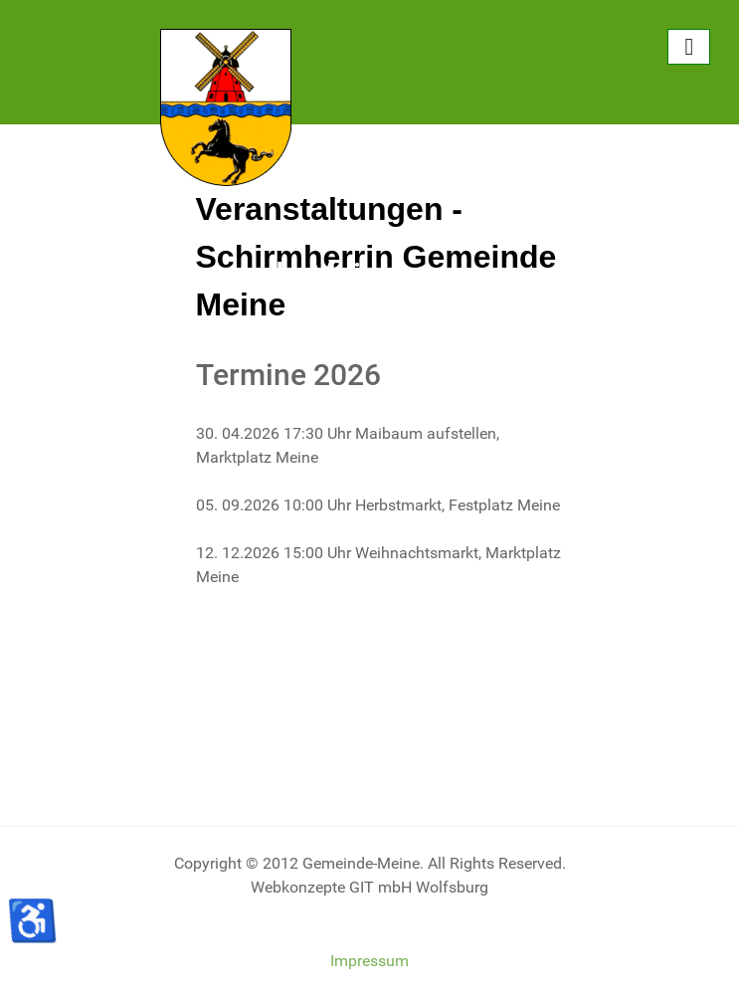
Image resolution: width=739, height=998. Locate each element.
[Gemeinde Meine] (225, 106)
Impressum (369, 960)
